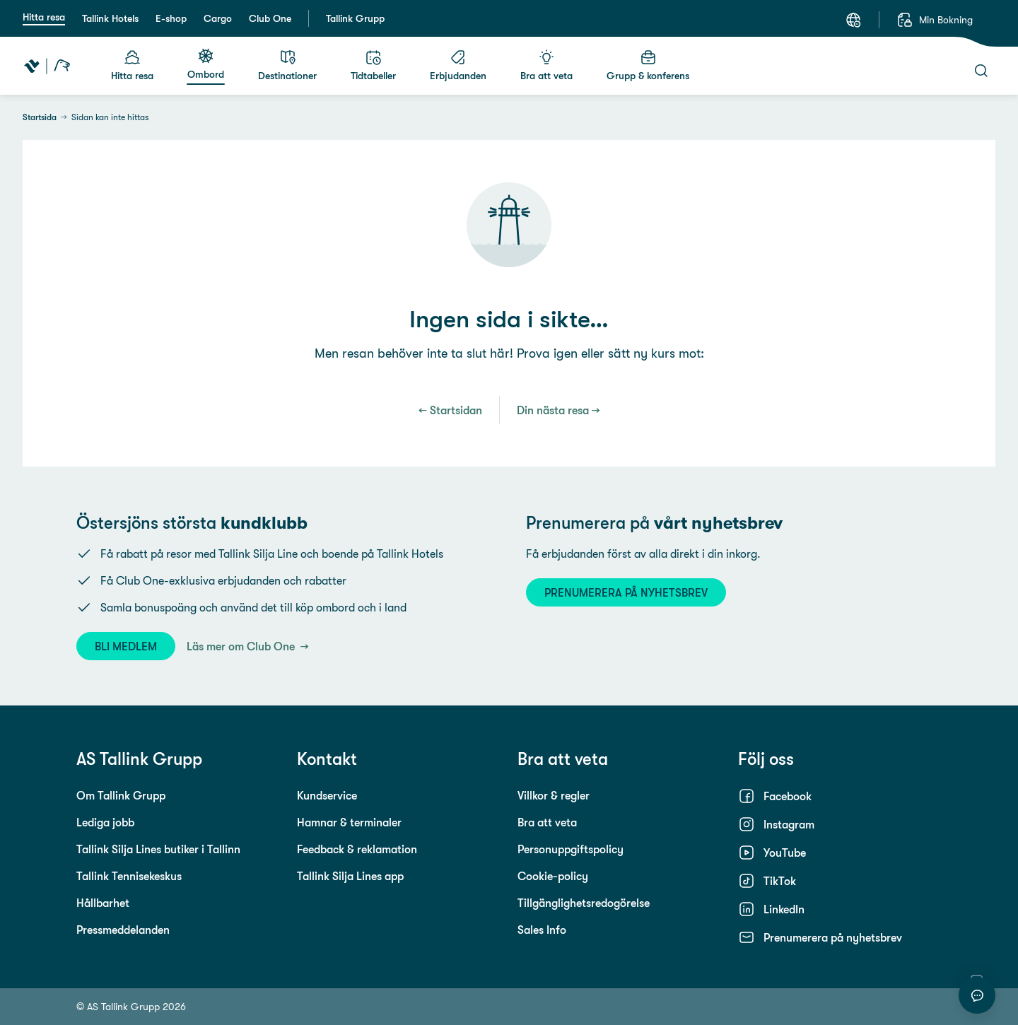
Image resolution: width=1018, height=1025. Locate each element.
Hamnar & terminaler (349, 822)
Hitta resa (44, 17)
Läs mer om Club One (242, 646)
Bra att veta (547, 822)
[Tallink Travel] (47, 65)
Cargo (218, 18)
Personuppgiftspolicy (570, 849)
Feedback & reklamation (357, 849)
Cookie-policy (552, 876)
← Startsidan (450, 410)
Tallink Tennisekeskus (129, 876)
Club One (270, 18)
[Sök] (981, 71)
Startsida (40, 117)
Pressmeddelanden (123, 929)
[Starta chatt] (977, 995)
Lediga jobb (105, 822)
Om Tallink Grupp (120, 795)
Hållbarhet (102, 902)
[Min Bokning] (934, 19)
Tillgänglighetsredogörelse (583, 902)
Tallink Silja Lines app (350, 876)
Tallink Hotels (110, 18)
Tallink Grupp (355, 18)
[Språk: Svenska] (853, 19)
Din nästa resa (553, 410)
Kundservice (327, 795)
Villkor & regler (553, 795)
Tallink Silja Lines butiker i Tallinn (158, 849)
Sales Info (541, 929)
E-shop (171, 18)
